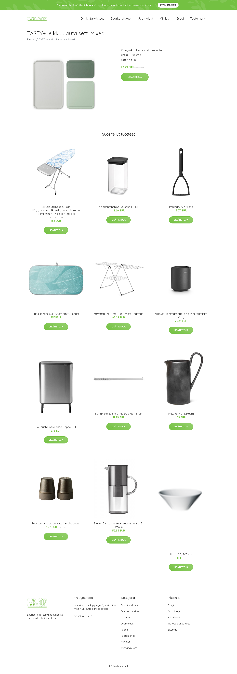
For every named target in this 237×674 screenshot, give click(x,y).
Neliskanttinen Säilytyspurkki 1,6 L (118, 209)
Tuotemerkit (198, 20)
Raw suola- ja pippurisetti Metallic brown (56, 525)
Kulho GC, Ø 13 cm (181, 556)
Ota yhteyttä (175, 613)
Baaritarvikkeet (121, 20)
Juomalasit (145, 20)
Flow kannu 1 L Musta (181, 416)
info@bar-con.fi (83, 618)
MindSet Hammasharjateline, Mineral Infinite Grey (181, 317)
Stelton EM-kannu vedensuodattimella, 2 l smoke (118, 527)
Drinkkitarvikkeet (92, 20)
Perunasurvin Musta (181, 209)
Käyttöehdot (175, 619)
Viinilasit (165, 20)
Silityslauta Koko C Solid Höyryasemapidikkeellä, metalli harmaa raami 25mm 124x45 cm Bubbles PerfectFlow (56, 214)
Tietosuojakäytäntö (179, 625)
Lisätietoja (135, 79)
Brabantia (156, 52)
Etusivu (31, 41)
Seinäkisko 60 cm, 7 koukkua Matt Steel (118, 416)
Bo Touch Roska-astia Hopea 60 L (56, 429)
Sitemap (172, 632)
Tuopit (124, 632)
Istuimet (125, 619)
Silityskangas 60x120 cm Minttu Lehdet (56, 316)
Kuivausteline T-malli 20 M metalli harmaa (118, 316)
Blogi (180, 20)
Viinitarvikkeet (129, 650)
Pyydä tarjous (168, 5)
